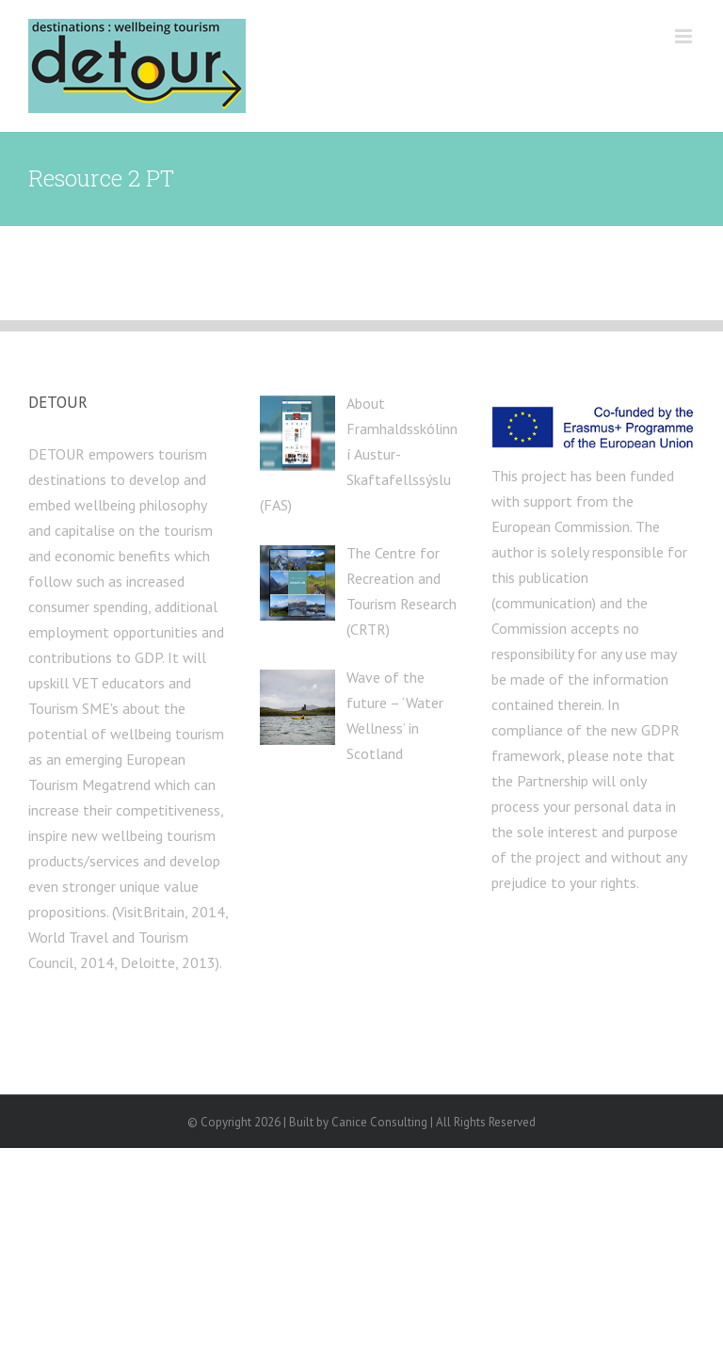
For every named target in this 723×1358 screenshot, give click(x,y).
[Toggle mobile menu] (685, 36)
